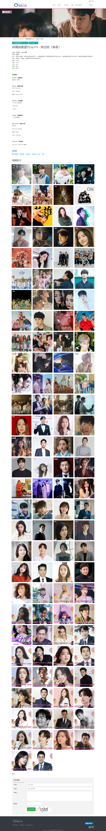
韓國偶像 (22, 154)
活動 (72, 5)
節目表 (66, 5)
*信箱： (16, 788)
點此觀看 (14, 151)
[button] (21, 174)
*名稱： (16, 784)
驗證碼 (15, 803)
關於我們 (15, 825)
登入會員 (92, 1)
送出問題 (31, 809)
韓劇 (43, 154)
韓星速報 (28, 154)
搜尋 (91, 5)
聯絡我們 (22, 825)
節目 (59, 5)
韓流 (39, 154)
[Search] (82, 5)
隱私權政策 (30, 825)
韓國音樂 (34, 154)
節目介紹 (21, 38)
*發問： (16, 792)
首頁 (54, 5)
